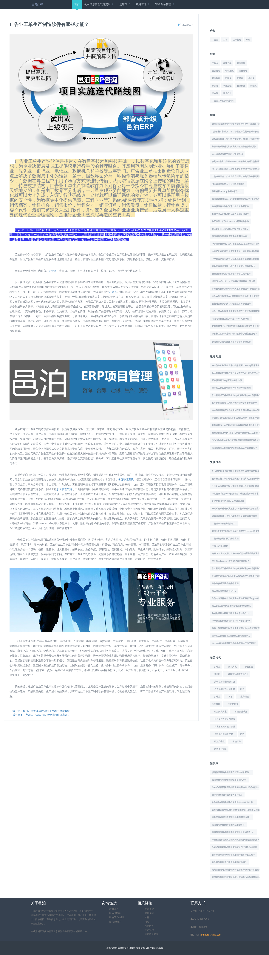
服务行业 (227, 93)
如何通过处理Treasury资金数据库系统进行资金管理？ (237, 198)
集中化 (251, 78)
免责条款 (149, 908)
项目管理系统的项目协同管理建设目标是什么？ (233, 832)
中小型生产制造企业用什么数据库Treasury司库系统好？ (238, 365)
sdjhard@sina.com (211, 934)
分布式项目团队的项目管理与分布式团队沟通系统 (234, 847)
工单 (225, 39)
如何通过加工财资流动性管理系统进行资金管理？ (234, 447)
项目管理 (143, 4)
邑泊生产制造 (220, 748)
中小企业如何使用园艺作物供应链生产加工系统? (234, 643)
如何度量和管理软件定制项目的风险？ (229, 779)
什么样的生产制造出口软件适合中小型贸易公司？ (234, 333)
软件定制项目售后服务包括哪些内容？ (229, 862)
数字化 (228, 78)
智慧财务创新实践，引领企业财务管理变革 (231, 303)
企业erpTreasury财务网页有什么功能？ (230, 228)
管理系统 (241, 63)
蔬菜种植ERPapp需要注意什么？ (227, 191)
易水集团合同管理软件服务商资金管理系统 (231, 342)
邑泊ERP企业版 (117, 917)
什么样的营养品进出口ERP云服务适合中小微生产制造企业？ (239, 417)
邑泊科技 (216, 704)
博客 (147, 921)
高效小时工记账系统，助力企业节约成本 (230, 213)
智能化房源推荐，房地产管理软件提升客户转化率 (234, 402)
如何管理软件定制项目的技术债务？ (228, 824)
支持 (147, 917)
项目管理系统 (126, 479)
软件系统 (229, 70)
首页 (77, 5)
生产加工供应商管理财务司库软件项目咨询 (231, 387)
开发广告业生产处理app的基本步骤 (228, 501)
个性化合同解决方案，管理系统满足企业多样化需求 (235, 486)
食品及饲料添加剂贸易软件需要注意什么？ (231, 273)
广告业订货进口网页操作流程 (225, 538)
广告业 (215, 39)
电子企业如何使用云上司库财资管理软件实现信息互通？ (237, 168)
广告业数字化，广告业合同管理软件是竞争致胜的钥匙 (236, 176)
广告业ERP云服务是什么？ (224, 523)
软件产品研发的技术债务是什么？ (227, 794)
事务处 (215, 85)
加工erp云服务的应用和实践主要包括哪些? (231, 605)
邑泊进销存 (114, 913)
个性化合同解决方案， (224, 734)
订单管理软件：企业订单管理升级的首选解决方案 (234, 516)
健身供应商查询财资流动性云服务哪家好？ (231, 206)
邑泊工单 (237, 741)
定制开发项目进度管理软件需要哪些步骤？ (231, 817)
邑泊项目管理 (151, 934)
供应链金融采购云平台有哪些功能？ (228, 183)
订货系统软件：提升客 (224, 689)
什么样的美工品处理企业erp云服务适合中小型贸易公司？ (238, 395)
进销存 (125, 4)
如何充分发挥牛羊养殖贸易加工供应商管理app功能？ (236, 598)
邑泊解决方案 (220, 711)
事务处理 (227, 85)
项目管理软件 (64, 489)
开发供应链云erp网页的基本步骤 (227, 380)
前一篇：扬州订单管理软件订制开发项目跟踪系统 (41, 711)
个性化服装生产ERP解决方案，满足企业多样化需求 (235, 493)
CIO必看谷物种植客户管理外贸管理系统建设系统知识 (236, 440)
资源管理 (216, 70)
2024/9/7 (188, 24)
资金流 (253, 85)
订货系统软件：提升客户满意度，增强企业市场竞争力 (236, 139)
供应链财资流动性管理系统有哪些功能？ (230, 236)
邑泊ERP (37, 4)
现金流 (215, 93)
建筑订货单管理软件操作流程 (225, 583)
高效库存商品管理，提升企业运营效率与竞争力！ (234, 266)
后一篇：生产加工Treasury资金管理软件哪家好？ (41, 714)
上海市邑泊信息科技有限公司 (120, 947)
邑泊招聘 (149, 930)
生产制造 (237, 39)
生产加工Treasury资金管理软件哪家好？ (230, 560)
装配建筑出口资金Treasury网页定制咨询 (230, 221)
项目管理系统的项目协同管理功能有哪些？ (231, 772)
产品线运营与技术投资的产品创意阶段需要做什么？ (235, 839)
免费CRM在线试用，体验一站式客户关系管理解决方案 (237, 553)
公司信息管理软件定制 (99, 4)
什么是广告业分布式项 (224, 719)
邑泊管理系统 (241, 711)
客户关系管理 (165, 4)
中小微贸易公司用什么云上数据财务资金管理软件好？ (236, 258)
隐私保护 (149, 913)
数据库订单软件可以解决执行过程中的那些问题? (234, 146)
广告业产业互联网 (220, 545)
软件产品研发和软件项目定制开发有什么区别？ (233, 854)
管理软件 (216, 78)
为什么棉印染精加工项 (224, 681)
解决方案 (227, 63)
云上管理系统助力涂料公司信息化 (227, 153)
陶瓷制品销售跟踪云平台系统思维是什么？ (231, 613)
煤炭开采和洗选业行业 (238, 674)
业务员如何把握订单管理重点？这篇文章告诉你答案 (235, 251)
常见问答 (149, 925)
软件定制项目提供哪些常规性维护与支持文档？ (233, 802)
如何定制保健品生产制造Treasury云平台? (231, 318)
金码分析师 (114, 921)
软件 (248, 39)
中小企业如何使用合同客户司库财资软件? (231, 620)
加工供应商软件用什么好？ (224, 590)
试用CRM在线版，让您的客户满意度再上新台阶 (233, 281)
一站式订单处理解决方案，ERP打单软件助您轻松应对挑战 (238, 508)
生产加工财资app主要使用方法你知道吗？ (231, 635)
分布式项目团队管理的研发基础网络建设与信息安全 (235, 787)
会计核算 (241, 85)
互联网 (240, 78)
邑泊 (242, 689)
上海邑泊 (216, 674)
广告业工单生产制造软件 (223, 100)
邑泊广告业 (233, 704)
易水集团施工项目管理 (224, 726)
